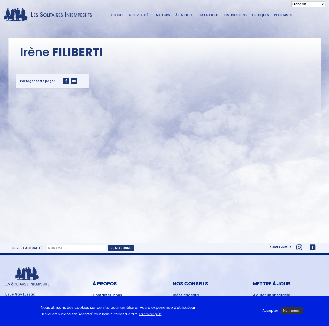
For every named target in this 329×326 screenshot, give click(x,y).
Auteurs (163, 15)
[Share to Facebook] (66, 81)
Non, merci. (292, 312)
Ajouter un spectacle (271, 295)
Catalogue (209, 15)
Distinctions (235, 15)
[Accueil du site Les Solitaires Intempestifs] (49, 15)
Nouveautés (140, 15)
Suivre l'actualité (26, 248)
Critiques (260, 15)
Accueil (117, 15)
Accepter (270, 312)
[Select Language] (308, 4)
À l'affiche (184, 15)
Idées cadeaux (186, 295)
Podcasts (283, 15)
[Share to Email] (74, 81)
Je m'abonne (121, 248)
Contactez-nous (107, 295)
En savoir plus (150, 316)
